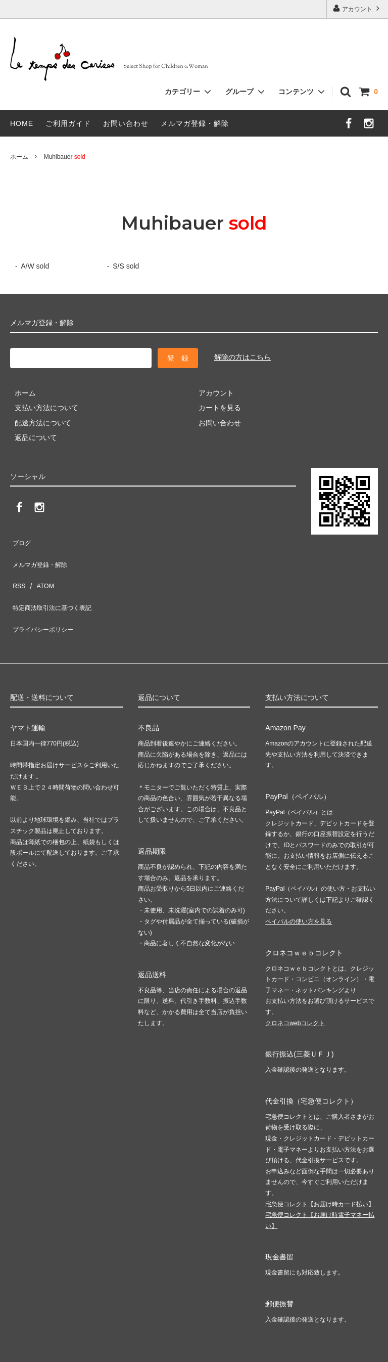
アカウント (357, 8)
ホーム (19, 156)
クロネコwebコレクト (295, 988)
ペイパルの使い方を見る (298, 887)
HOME (21, 123)
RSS (17, 569)
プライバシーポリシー (45, 599)
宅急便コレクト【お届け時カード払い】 (319, 1169)
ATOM (40, 569)
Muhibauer (64, 156)
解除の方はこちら (242, 357)
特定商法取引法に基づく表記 (56, 584)
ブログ (20, 540)
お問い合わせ (126, 123)
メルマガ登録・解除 (195, 123)
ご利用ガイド (68, 123)
